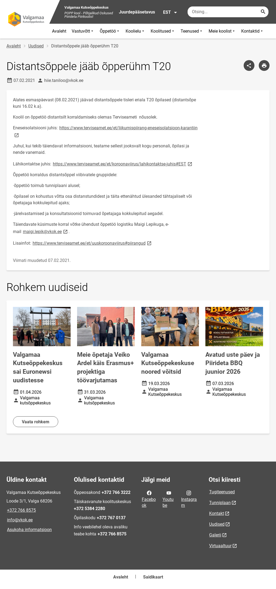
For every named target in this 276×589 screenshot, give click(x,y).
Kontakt (216, 513)
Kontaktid (252, 31)
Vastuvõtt (83, 31)
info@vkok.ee (20, 519)
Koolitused (163, 31)
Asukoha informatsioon (29, 529)
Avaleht (59, 31)
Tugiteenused (222, 491)
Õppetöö (110, 31)
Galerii (215, 535)
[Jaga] (249, 65)
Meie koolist (222, 31)
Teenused (192, 31)
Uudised (36, 45)
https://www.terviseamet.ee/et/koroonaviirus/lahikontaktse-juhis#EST (123, 164)
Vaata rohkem (35, 421)
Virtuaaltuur (220, 545)
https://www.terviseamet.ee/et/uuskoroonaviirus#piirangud (92, 243)
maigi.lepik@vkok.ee (45, 231)
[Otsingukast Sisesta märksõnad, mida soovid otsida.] (228, 11)
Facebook (149, 498)
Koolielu (135, 31)
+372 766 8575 (21, 510)
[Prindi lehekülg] (264, 65)
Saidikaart (153, 577)
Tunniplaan (220, 502)
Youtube (168, 498)
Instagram (189, 498)
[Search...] (263, 11)
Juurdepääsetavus (137, 12)
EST (170, 12)
